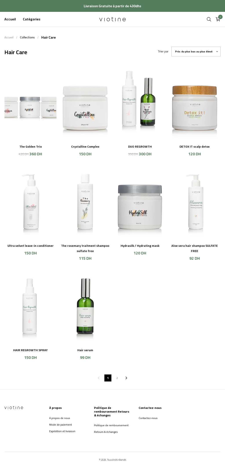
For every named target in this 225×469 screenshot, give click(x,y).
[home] (112, 19)
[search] (209, 19)
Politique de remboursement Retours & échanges (111, 428)
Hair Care (48, 37)
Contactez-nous (148, 418)
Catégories (31, 19)
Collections (27, 37)
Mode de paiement (60, 424)
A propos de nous (59, 418)
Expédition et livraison (62, 431)
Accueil (10, 19)
